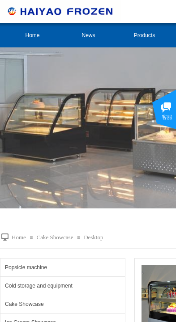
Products (144, 35)
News (88, 35)
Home (32, 35)
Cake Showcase (54, 237)
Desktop (93, 237)
